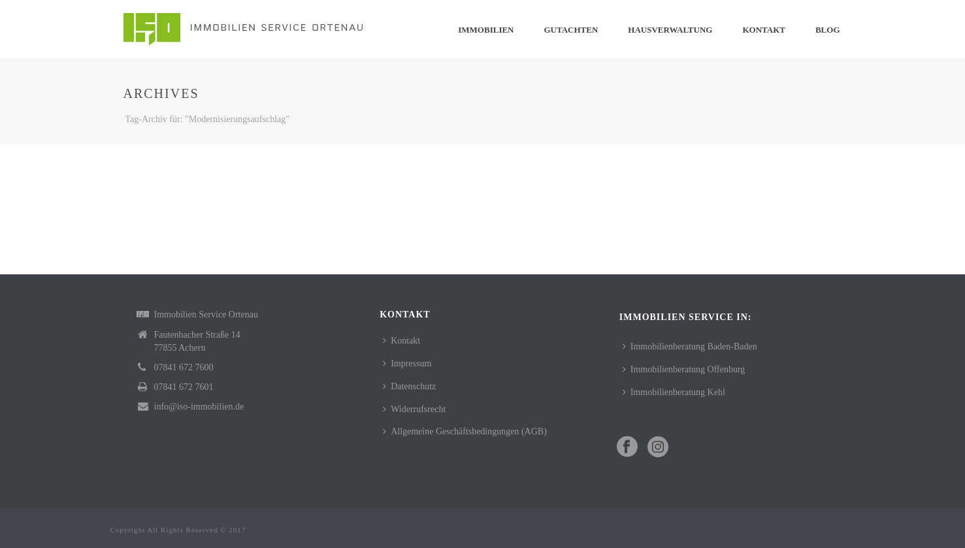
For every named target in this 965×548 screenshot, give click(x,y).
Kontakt (763, 30)
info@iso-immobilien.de (199, 406)
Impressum (407, 363)
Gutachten (571, 30)
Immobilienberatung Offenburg (684, 369)
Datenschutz (409, 386)
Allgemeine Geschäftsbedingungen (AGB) (465, 431)
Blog (827, 30)
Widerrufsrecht (414, 409)
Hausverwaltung (670, 30)
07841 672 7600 (184, 367)
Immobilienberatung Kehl (674, 392)
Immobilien (486, 30)
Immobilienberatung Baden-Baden (690, 346)
